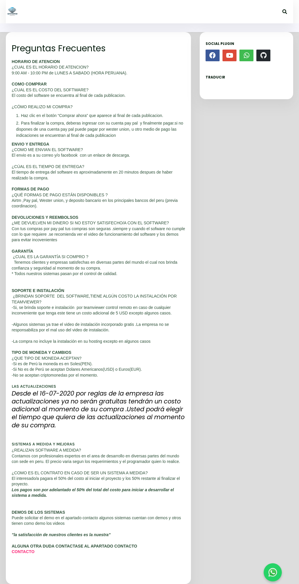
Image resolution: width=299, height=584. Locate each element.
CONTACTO (23, 551)
